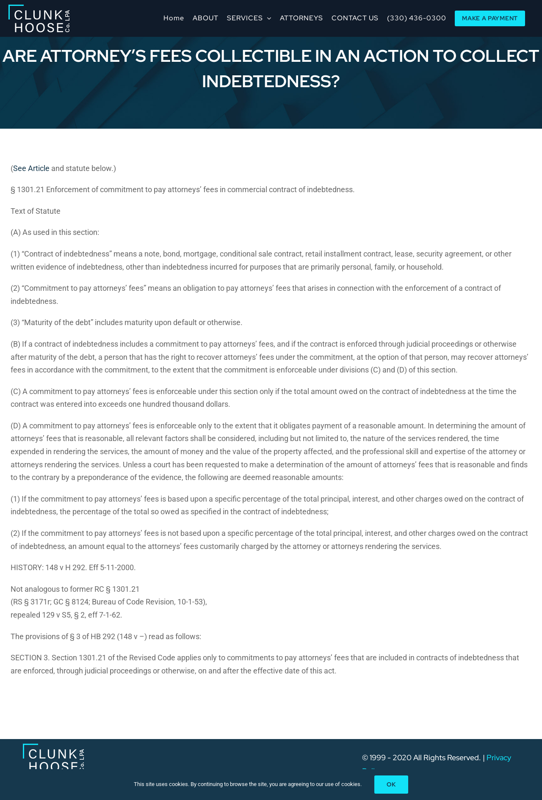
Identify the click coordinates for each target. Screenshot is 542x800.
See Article (31, 168)
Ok (391, 784)
